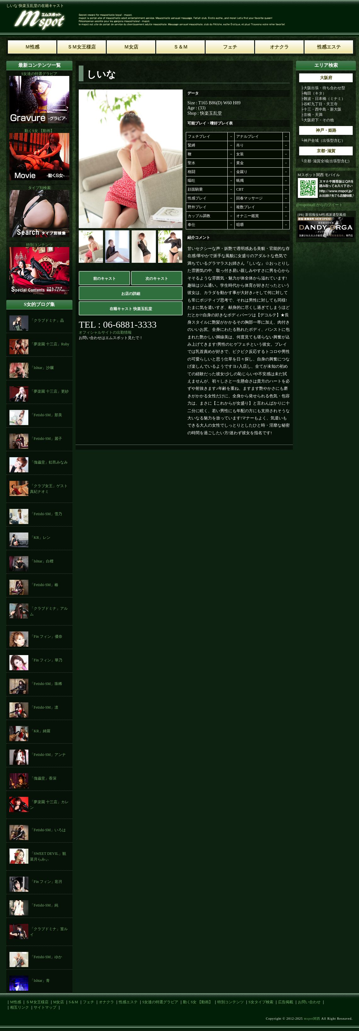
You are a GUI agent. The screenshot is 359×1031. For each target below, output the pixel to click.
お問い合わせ (309, 1002)
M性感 (15, 1002)
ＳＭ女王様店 (37, 1002)
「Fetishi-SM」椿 (44, 585)
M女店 (58, 1002)
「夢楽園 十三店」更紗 (49, 391)
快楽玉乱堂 (211, 113)
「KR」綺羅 (40, 731)
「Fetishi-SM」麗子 (46, 438)
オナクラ (106, 1002)
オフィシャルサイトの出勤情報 (105, 332)
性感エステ (128, 1002)
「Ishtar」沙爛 (42, 368)
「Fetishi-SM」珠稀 (46, 684)
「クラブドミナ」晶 (47, 320)
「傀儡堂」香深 (43, 778)
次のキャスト (156, 278)
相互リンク (19, 1007)
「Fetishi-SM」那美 (46, 415)
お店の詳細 (130, 293)
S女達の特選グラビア (160, 1002)
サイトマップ (45, 1007)
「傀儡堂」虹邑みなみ (49, 462)
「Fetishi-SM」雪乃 (46, 514)
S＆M (73, 1002)
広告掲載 (285, 1002)
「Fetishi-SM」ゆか (46, 957)
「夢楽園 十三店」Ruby (49, 344)
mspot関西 (312, 1018)
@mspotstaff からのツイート (319, 205)
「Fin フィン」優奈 (46, 636)
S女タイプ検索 (260, 1002)
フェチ (88, 1002)
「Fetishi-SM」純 (44, 905)
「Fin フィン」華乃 (46, 660)
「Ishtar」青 (40, 980)
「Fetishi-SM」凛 (44, 707)
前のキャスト (104, 278)
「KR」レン (40, 537)
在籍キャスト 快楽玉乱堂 (131, 309)
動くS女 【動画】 (198, 1002)
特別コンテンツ (230, 1002)
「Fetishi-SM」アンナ (48, 754)
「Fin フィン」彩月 (46, 881)
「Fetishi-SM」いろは (48, 830)
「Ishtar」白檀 (42, 561)
